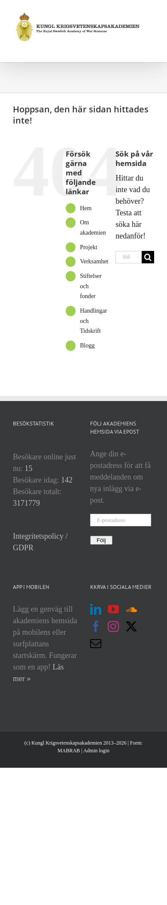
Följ (101, 540)
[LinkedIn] (95, 609)
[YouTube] (113, 609)
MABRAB (69, 751)
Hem (85, 208)
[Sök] (148, 257)
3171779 (26, 503)
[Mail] (95, 643)
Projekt (88, 247)
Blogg (87, 345)
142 (67, 480)
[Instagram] (113, 626)
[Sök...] (128, 257)
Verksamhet (94, 261)
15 (29, 468)
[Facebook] (95, 626)
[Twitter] (131, 626)
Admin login (96, 751)
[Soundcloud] (131, 609)
